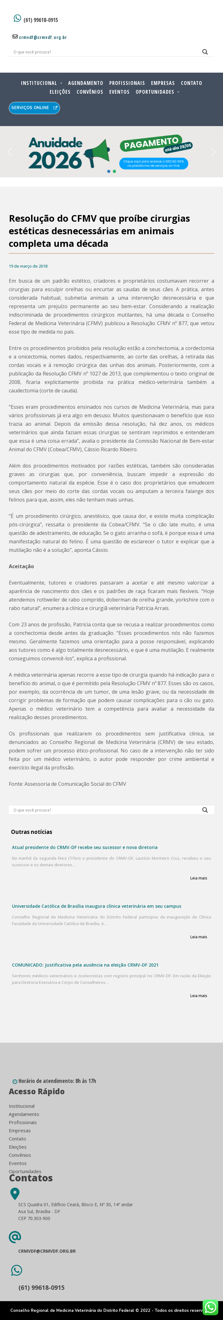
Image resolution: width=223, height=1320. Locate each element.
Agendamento (85, 83)
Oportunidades (155, 91)
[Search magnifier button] (205, 53)
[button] (10, 152)
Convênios (90, 91)
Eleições (60, 91)
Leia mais (198, 878)
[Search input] (104, 51)
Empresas (163, 83)
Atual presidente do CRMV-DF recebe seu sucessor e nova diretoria (85, 847)
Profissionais (127, 83)
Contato (191, 83)
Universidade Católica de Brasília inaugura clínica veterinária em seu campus (96, 906)
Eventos (119, 91)
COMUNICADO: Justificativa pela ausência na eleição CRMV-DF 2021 (85, 965)
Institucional (39, 83)
